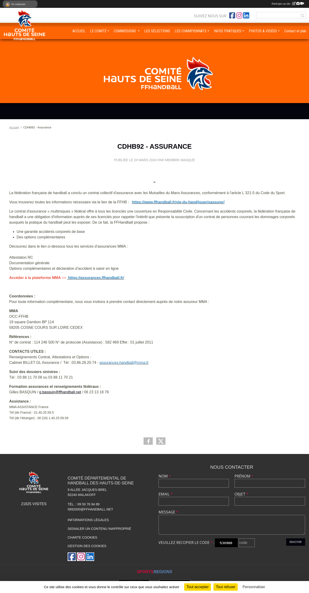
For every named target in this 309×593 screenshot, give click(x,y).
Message (168, 512)
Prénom (243, 476)
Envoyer (296, 542)
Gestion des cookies (87, 546)
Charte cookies (82, 537)
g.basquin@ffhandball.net (60, 392)
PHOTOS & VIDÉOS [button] (263, 31)
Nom (165, 476)
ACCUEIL (78, 31)
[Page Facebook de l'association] (232, 15)
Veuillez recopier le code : (186, 542)
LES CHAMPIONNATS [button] (191, 31)
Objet (241, 494)
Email (166, 494)
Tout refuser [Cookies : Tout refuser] (225, 587)
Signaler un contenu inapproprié (99, 529)
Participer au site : (288, 3)
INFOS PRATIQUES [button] (227, 31)
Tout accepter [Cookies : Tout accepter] (197, 587)
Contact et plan (295, 31)
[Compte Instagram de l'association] (239, 15)
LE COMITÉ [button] (98, 31)
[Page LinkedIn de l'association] (246, 15)
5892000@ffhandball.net (90, 509)
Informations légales (88, 520)
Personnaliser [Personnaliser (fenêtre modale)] (254, 587)
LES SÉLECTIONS (157, 31)
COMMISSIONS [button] (125, 31)
